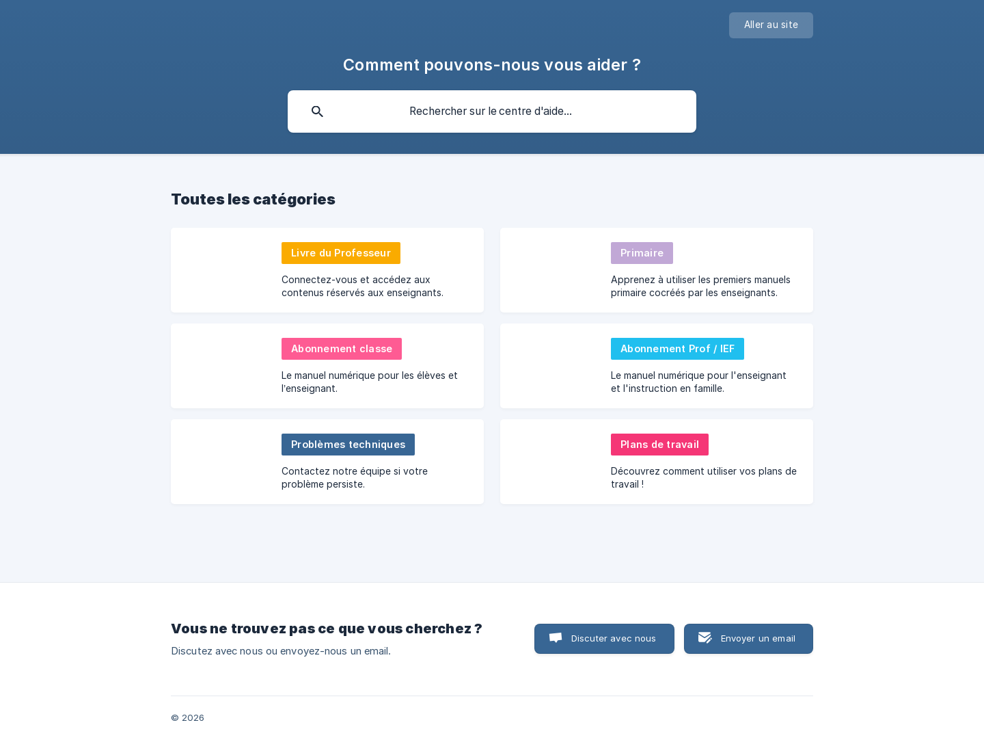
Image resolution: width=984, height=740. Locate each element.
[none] (771, 25)
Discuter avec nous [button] (614, 638)
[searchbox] (492, 111)
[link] (327, 270)
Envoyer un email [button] (758, 638)
